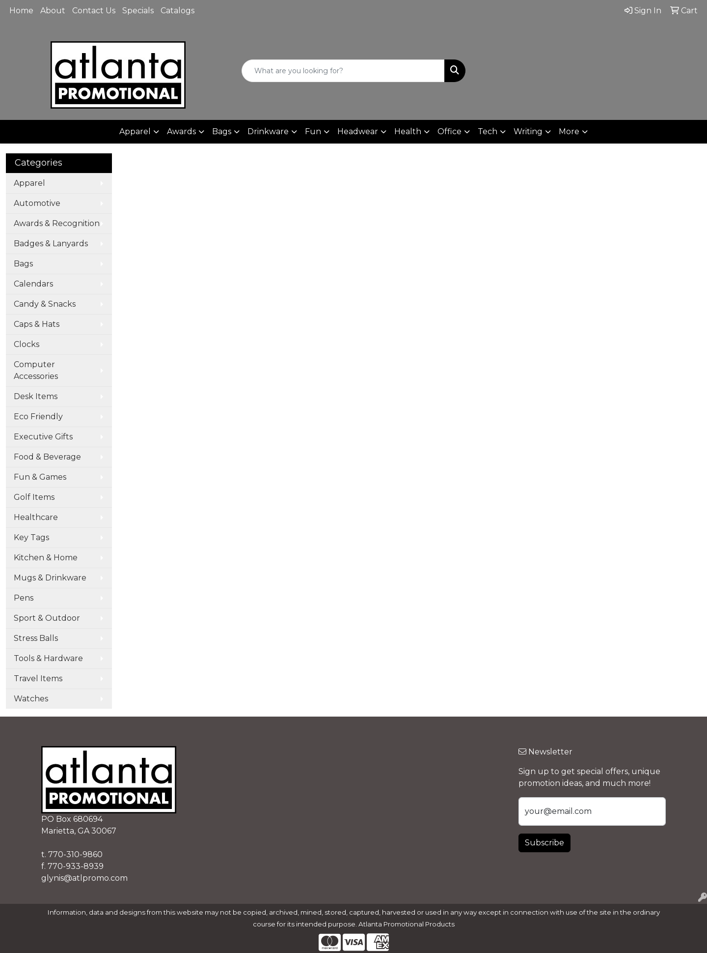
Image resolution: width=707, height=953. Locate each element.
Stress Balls (36, 638)
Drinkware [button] (268, 131)
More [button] (569, 131)
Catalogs (177, 10)
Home (21, 10)
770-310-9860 (75, 854)
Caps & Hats (36, 324)
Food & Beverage (47, 457)
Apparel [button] (135, 131)
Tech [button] (487, 131)
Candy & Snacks (45, 304)
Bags (23, 263)
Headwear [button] (357, 131)
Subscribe (544, 842)
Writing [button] (528, 131)
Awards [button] (181, 131)
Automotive (37, 203)
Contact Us (93, 10)
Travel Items (38, 678)
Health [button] (407, 131)
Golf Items (34, 497)
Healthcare (36, 517)
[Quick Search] (343, 70)
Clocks (26, 344)
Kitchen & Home (46, 557)
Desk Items (35, 396)
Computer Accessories (36, 370)
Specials (138, 10)
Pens (23, 598)
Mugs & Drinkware (50, 577)
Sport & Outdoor (47, 618)
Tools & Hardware (48, 658)
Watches (31, 698)
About (52, 10)
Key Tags (31, 537)
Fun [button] (313, 131)
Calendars (33, 284)
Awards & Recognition (57, 223)
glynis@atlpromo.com (84, 878)
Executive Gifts (43, 436)
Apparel (29, 183)
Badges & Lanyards (51, 243)
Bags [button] (221, 131)
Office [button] (449, 131)
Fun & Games (40, 477)
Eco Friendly (38, 416)
